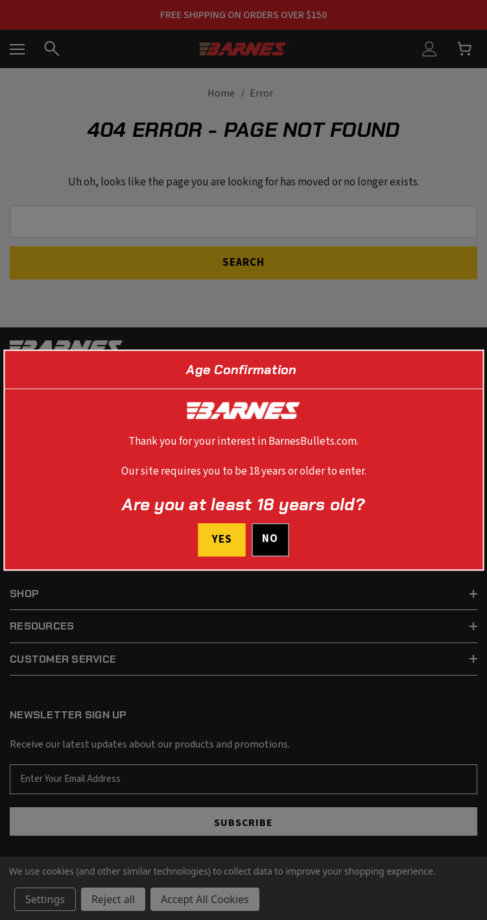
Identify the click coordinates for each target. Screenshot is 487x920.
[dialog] (243, 460)
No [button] (270, 539)
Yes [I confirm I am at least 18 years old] (222, 539)
